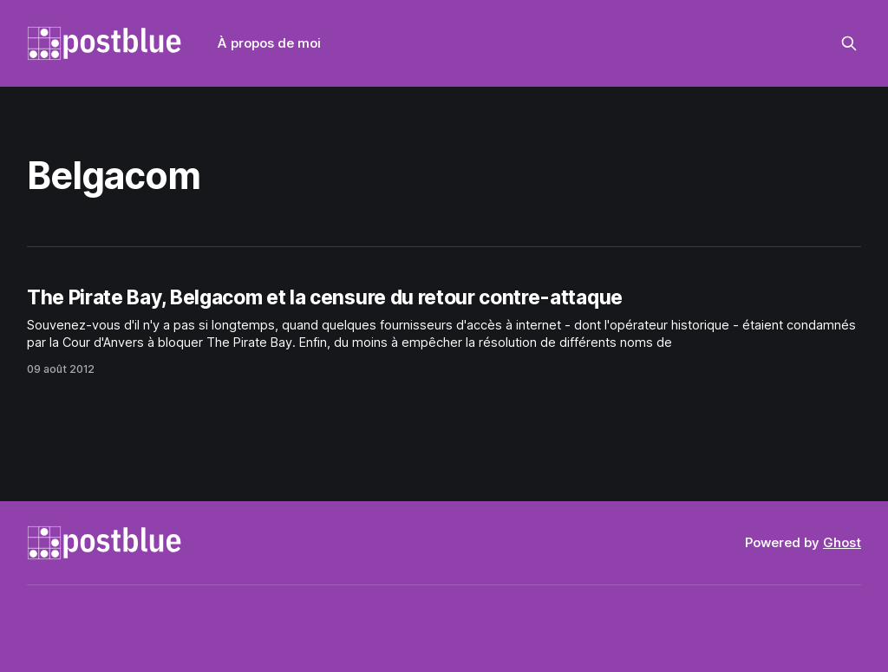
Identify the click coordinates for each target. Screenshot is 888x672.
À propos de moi (269, 43)
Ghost (842, 542)
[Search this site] (849, 43)
